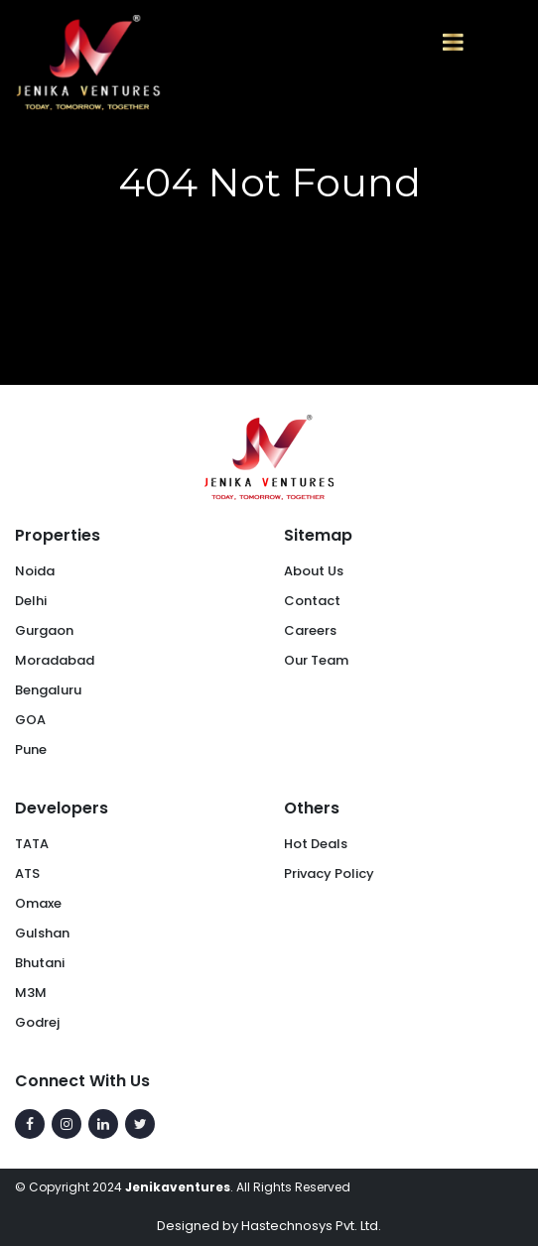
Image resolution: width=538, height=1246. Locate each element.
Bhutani (40, 962)
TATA (32, 843)
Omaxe (38, 903)
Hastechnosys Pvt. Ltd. (311, 1225)
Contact (312, 600)
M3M (31, 992)
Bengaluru (48, 690)
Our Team (316, 660)
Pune (31, 749)
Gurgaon (44, 630)
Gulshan (42, 933)
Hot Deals (315, 843)
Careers (310, 630)
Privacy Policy (329, 873)
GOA (30, 719)
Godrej (37, 1022)
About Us (313, 570)
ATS (27, 873)
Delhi (31, 600)
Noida (35, 570)
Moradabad (54, 660)
